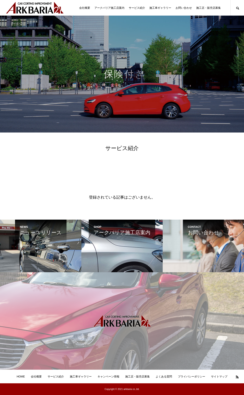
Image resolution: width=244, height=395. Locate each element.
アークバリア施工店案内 (109, 7)
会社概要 (84, 7)
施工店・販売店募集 (208, 7)
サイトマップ (219, 376)
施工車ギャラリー (160, 7)
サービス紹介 (137, 7)
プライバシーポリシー (191, 376)
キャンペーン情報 (108, 376)
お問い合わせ (184, 7)
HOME (21, 376)
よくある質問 (164, 376)
